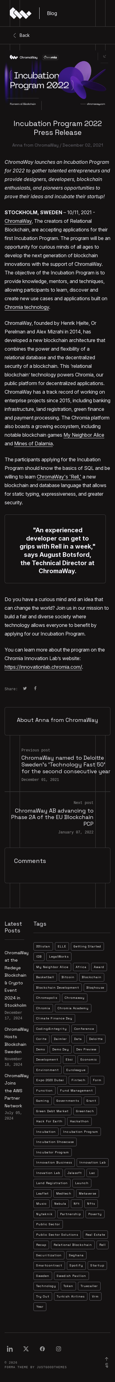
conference (84, 1029)
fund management (76, 1091)
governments (67, 1101)
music (41, 1204)
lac (92, 1173)
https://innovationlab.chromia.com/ (43, 667)
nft (77, 1204)
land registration (52, 1183)
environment (47, 1070)
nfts (91, 1204)
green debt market (52, 1111)
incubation (46, 1132)
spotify (76, 1265)
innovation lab (92, 1162)
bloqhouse (95, 988)
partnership (70, 1214)
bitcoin (68, 977)
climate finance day (54, 1018)
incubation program (80, 1132)
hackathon (79, 1121)
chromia (43, 1008)
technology (46, 1286)
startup (97, 1265)
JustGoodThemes (52, 1367)
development (47, 1059)
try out (42, 1296)
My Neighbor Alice (83, 435)
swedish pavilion (71, 1276)
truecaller (89, 1286)
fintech (78, 1080)
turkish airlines (71, 1296)
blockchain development (57, 988)
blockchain (92, 977)
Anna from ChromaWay (35, 145)
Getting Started (87, 946)
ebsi (69, 1059)
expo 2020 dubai (50, 1080)
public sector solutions (57, 1235)
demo (40, 1049)
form (97, 1080)
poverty (95, 1214)
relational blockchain (73, 1245)
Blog (52, 13)
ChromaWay (18, 221)
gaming (42, 1101)
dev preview (86, 1049)
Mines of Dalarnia (33, 443)
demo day (60, 1049)
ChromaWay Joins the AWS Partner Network (17, 1090)
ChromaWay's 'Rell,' (59, 477)
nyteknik (44, 1214)
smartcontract (49, 1265)
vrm (95, 1296)
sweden (42, 1276)
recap (41, 1245)
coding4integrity (51, 1029)
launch (82, 1183)
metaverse (87, 1193)
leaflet (42, 1193)
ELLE (62, 946)
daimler (60, 1039)
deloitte (96, 1039)
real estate (95, 1235)
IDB (39, 957)
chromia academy (73, 1008)
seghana (76, 1255)
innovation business (54, 1162)
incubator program (52, 1152)
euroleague (76, 1070)
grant (91, 1101)
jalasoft (74, 1173)
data (78, 1039)
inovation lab (48, 1173)
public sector (48, 1224)
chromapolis (46, 998)
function (44, 1091)
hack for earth (49, 1121)
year (40, 1307)
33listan (43, 946)
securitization (49, 1255)
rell (102, 1245)
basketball (45, 977)
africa (81, 967)
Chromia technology (27, 307)
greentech (85, 1111)
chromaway (75, 998)
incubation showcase (55, 1142)
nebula (60, 1204)
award (99, 967)
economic (88, 1059)
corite (41, 1039)
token (68, 1286)
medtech (63, 1193)
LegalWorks (59, 957)
